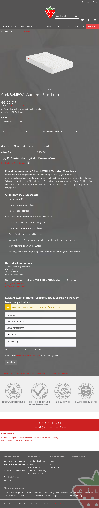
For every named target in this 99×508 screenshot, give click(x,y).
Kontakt (53, 461)
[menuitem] (67, 17)
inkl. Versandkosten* (16, 106)
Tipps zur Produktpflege (46, 496)
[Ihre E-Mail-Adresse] (40, 321)
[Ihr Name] (40, 314)
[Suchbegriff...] (67, 16)
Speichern (11, 362)
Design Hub (20, 492)
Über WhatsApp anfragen (42, 158)
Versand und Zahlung (36, 461)
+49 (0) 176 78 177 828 (14, 464)
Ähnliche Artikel (8, 373)
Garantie (29, 492)
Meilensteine (66, 492)
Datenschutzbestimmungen (28, 355)
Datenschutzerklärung (36, 470)
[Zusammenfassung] (40, 327)
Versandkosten (60, 504)
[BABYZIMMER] (26, 26)
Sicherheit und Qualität (14, 496)
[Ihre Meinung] (40, 343)
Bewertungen (22, 163)
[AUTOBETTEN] (9, 26)
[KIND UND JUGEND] (45, 26)
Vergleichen (7, 146)
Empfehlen (46, 146)
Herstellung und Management (47, 492)
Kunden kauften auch (24, 373)
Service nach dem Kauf (83, 492)
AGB (51, 464)
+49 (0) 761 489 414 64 (49, 427)
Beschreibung (7, 163)
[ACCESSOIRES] (64, 26)
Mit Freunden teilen (14, 158)
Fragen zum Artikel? (14, 283)
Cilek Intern (9, 492)
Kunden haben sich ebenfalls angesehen (52, 373)
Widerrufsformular (35, 473)
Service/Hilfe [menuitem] (88, 2)
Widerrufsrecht (33, 467)
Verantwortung (75, 496)
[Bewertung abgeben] (40, 334)
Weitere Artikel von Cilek (16, 286)
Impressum (54, 467)
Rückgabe (31, 464)
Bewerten (30, 146)
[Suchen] (76, 16)
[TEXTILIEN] (79, 26)
